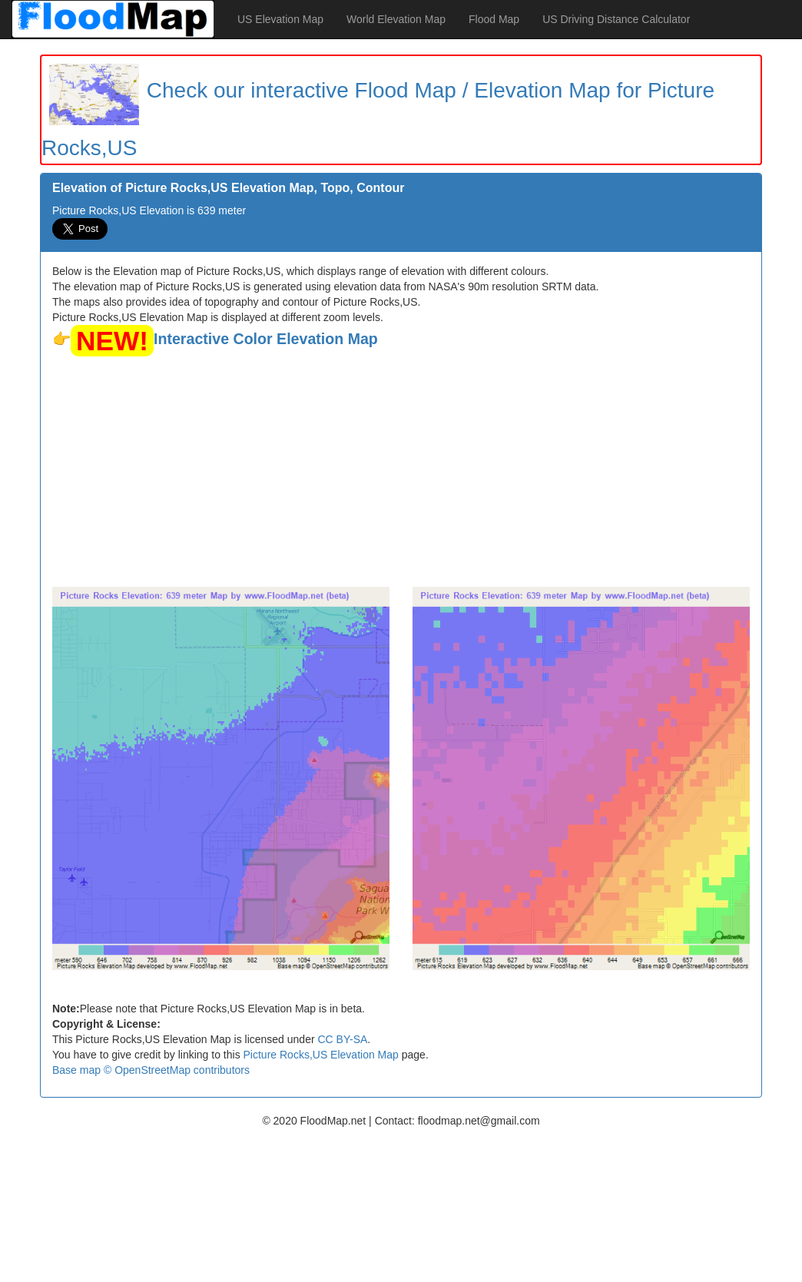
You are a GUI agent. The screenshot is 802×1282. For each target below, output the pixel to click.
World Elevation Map (396, 19)
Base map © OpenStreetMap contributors (151, 1070)
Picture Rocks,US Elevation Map (321, 1054)
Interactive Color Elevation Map (266, 338)
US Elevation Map (280, 19)
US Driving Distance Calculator (616, 19)
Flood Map (494, 19)
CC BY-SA (342, 1039)
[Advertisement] (401, 471)
